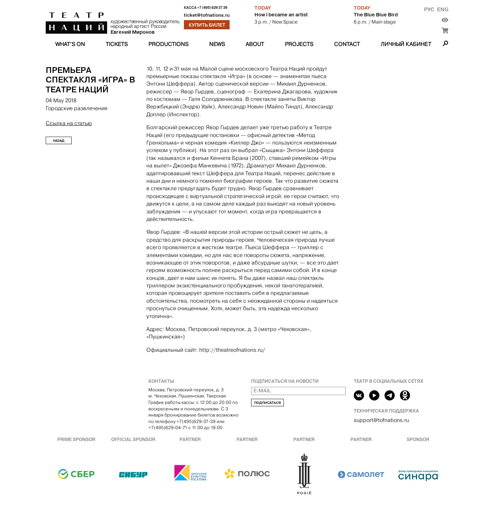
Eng (442, 9)
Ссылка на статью (69, 123)
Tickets (117, 44)
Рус (429, 9)
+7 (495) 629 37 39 (212, 7)
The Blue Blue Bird (376, 15)
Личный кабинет (406, 44)
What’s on (70, 44)
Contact (347, 44)
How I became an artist (281, 15)
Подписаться (267, 402)
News (217, 44)
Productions (168, 44)
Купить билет (207, 25)
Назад (58, 140)
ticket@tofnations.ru (207, 15)
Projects (299, 44)
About (255, 44)
